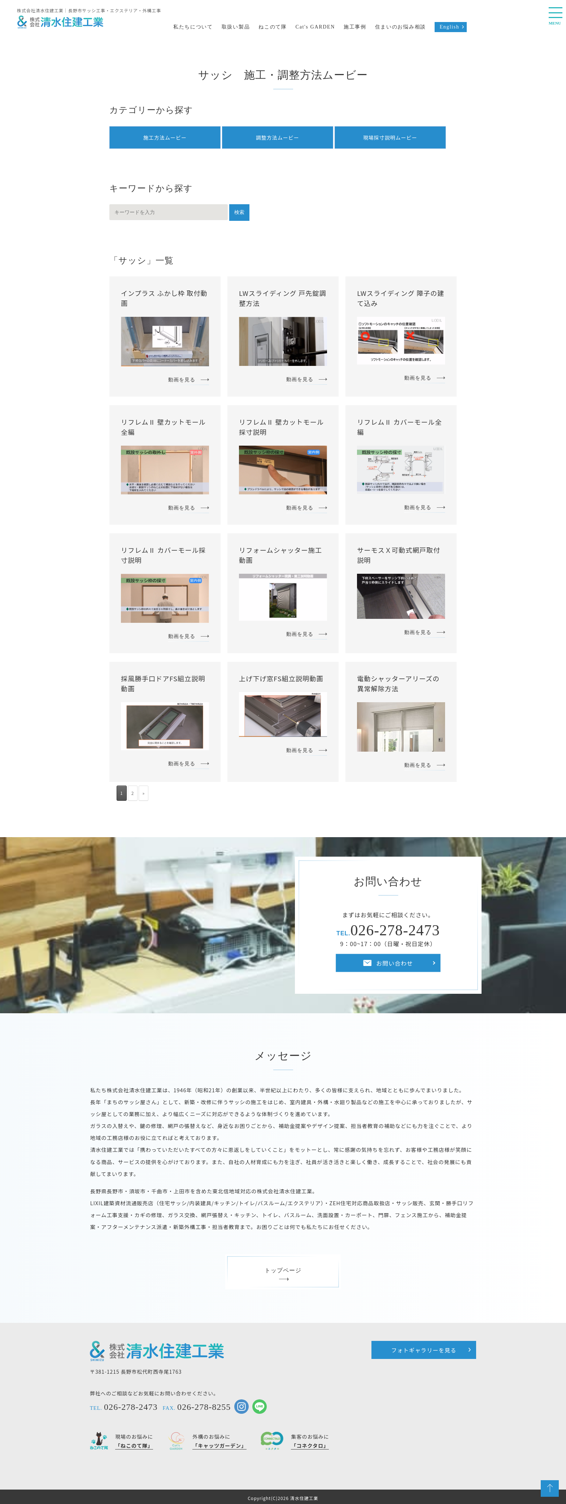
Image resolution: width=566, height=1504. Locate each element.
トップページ (283, 1273)
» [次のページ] (143, 793)
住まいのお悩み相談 (400, 27)
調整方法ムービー (277, 137)
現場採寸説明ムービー (390, 137)
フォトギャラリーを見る (424, 1350)
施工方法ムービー (165, 137)
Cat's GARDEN (315, 27)
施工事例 (355, 27)
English (450, 27)
